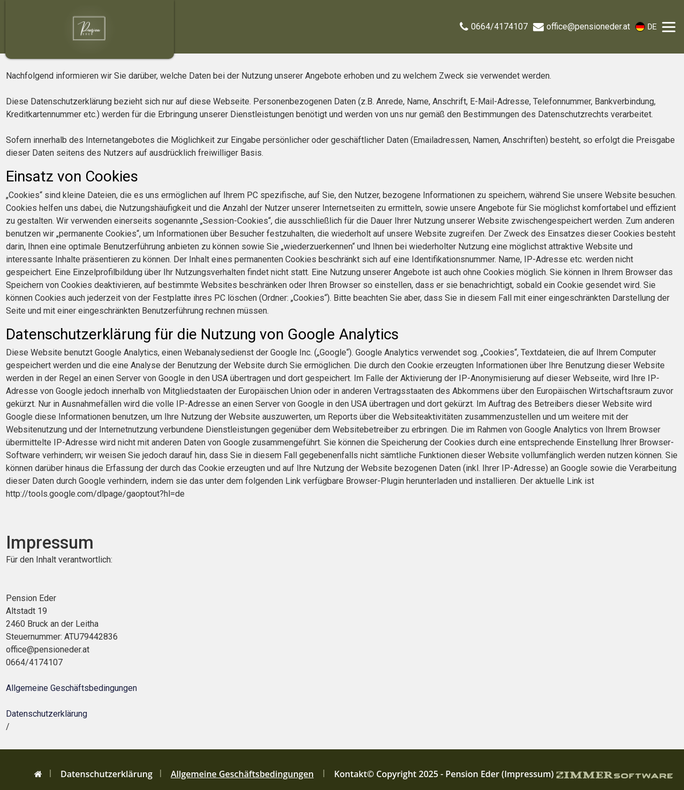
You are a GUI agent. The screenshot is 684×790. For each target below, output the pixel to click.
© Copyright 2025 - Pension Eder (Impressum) (460, 774)
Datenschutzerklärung (46, 714)
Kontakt (350, 774)
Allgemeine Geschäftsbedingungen (71, 688)
